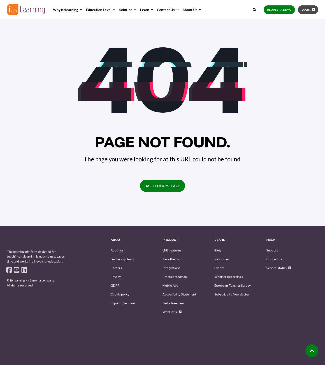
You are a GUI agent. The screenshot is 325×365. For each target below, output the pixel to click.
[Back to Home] (26, 10)
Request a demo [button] (279, 9)
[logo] (19, 241)
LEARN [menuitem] (219, 240)
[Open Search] (255, 9)
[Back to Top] (311, 350)
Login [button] (306, 9)
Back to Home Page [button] (162, 186)
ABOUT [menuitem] (116, 240)
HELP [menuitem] (270, 240)
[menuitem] (81, 9)
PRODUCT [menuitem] (170, 240)
